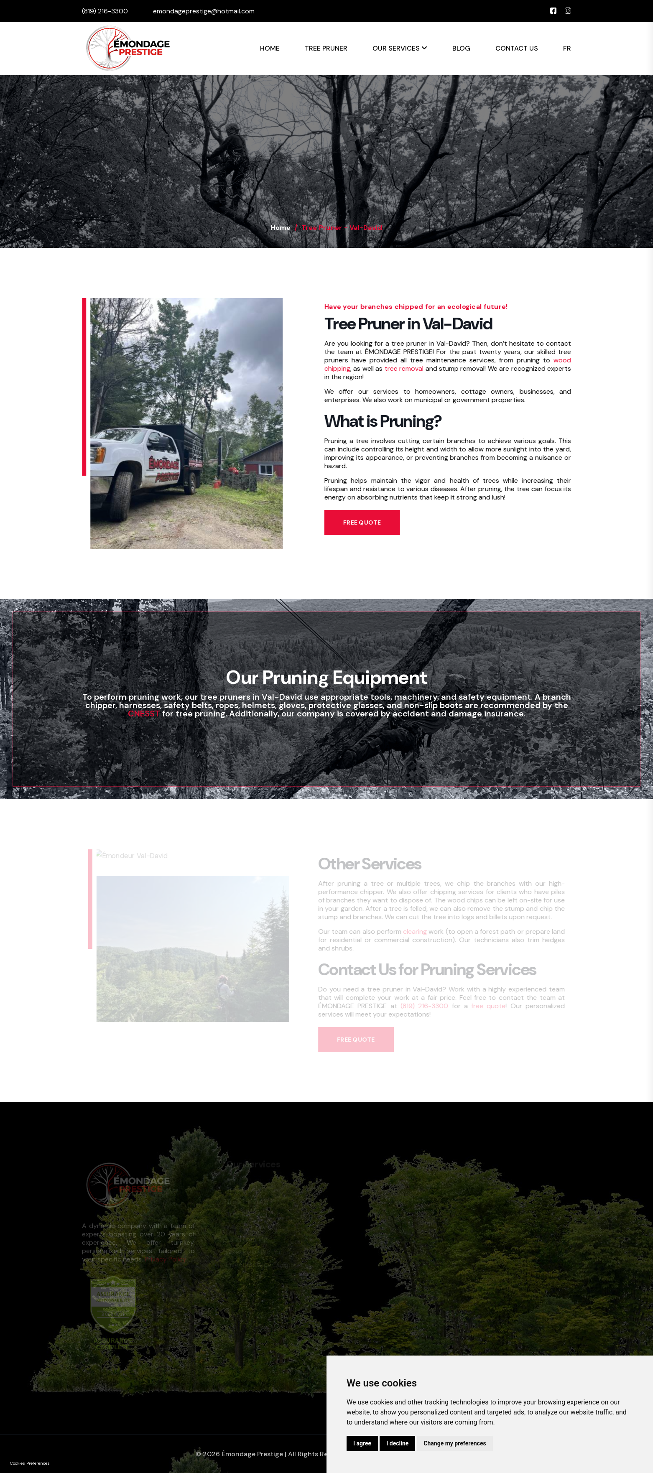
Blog (461, 48)
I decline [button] (397, 1443)
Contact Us (516, 48)
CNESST (144, 713)
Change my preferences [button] (454, 1443)
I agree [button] (362, 1443)
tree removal (403, 368)
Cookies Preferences (30, 1463)
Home (270, 48)
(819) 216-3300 (105, 11)
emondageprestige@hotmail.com (204, 11)
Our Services (399, 48)
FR (567, 48)
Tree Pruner (326, 48)
